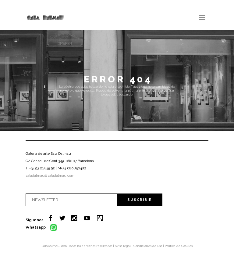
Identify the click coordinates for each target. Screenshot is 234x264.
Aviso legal (123, 246)
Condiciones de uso (148, 246)
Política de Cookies (179, 246)
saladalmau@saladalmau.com (50, 175)
